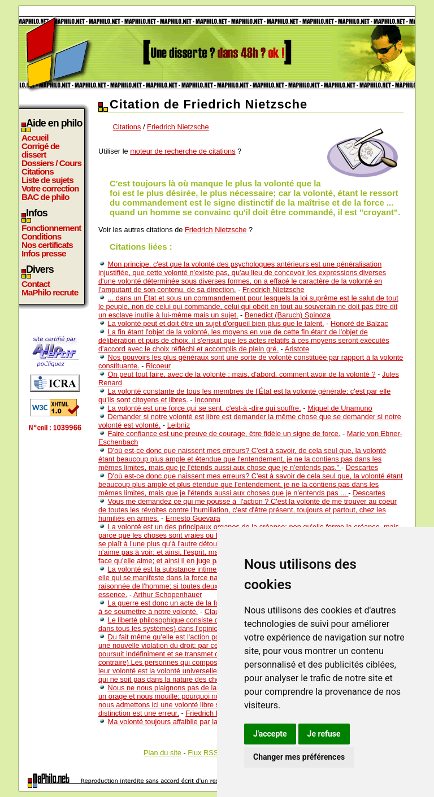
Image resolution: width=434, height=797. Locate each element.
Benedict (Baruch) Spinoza (288, 315)
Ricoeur (158, 366)
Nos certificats (47, 245)
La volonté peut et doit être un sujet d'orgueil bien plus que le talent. (216, 323)
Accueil (35, 137)
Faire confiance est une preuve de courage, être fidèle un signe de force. (224, 433)
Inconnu (207, 399)
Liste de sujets (47, 180)
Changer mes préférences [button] (299, 756)
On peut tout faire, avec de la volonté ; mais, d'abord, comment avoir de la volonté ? (242, 374)
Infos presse (43, 253)
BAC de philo (45, 197)
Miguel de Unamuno (339, 408)
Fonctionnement (51, 228)
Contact (35, 284)
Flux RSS (203, 752)
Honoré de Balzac (359, 323)
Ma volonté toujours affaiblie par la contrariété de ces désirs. (204, 721)
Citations (37, 171)
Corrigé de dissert (40, 150)
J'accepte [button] (270, 733)
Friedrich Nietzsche (178, 127)
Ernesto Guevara (193, 518)
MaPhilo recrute (49, 292)
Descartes (362, 467)
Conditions (41, 236)
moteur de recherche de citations (182, 151)
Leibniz (178, 425)
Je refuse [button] (324, 733)
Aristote (297, 349)
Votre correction (50, 188)
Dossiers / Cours (51, 163)
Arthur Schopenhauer (167, 594)
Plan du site (162, 752)
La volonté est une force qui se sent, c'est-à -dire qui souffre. (204, 408)
